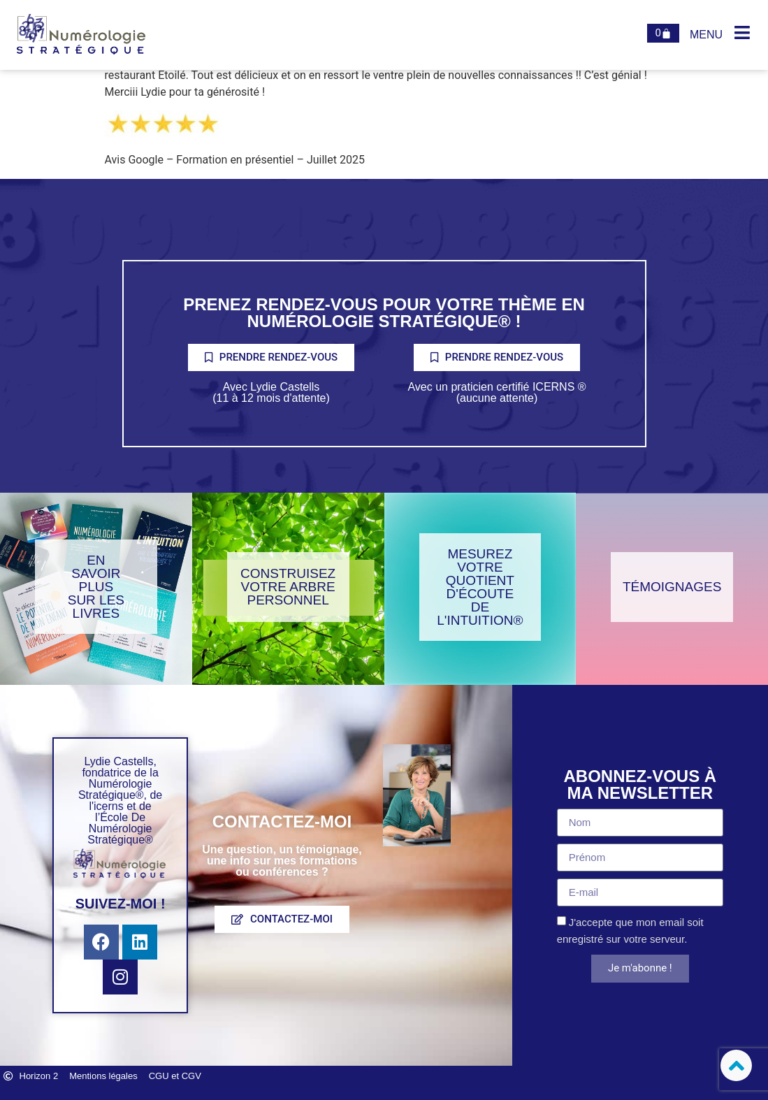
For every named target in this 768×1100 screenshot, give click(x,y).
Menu (706, 35)
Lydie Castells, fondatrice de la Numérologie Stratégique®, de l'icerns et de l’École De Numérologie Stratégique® (120, 800)
